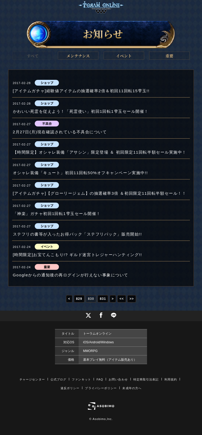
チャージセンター (32, 379)
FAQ (100, 379)
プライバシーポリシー (101, 388)
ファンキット (81, 379)
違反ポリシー (70, 388)
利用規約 (170, 379)
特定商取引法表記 (146, 379)
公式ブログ (58, 379)
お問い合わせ (118, 379)
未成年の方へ (132, 388)
